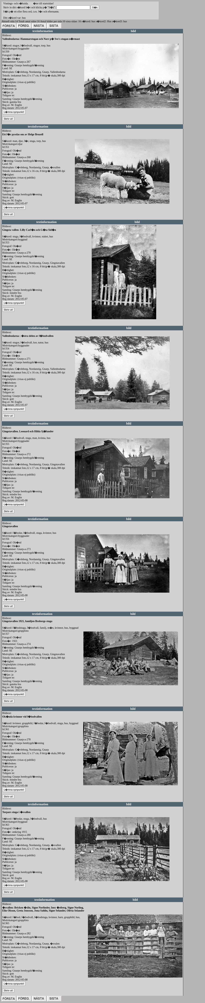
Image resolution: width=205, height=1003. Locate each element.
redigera (88, 112)
